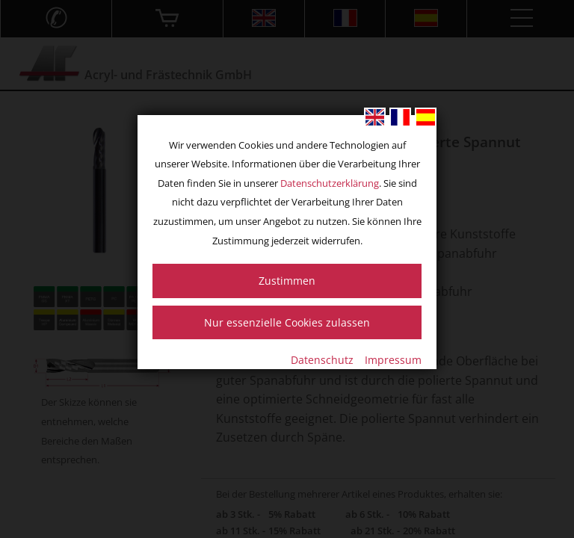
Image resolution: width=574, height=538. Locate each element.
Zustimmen (287, 280)
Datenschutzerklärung (329, 183)
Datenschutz (322, 360)
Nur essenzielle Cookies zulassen (287, 322)
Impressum (393, 360)
